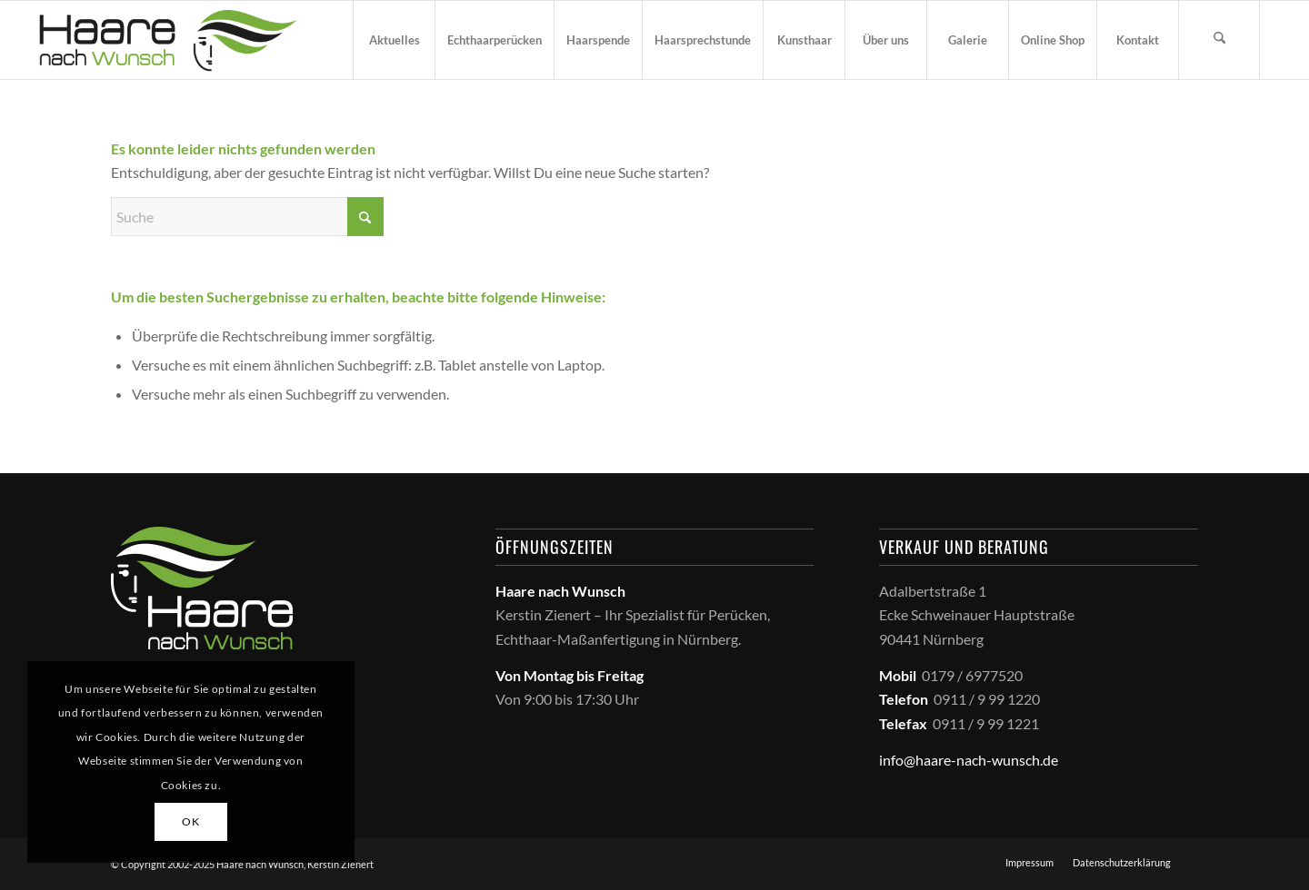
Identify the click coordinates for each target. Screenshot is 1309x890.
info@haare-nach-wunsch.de (968, 759)
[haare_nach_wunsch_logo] (167, 40)
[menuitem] (394, 40)
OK (190, 821)
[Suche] (1219, 40)
